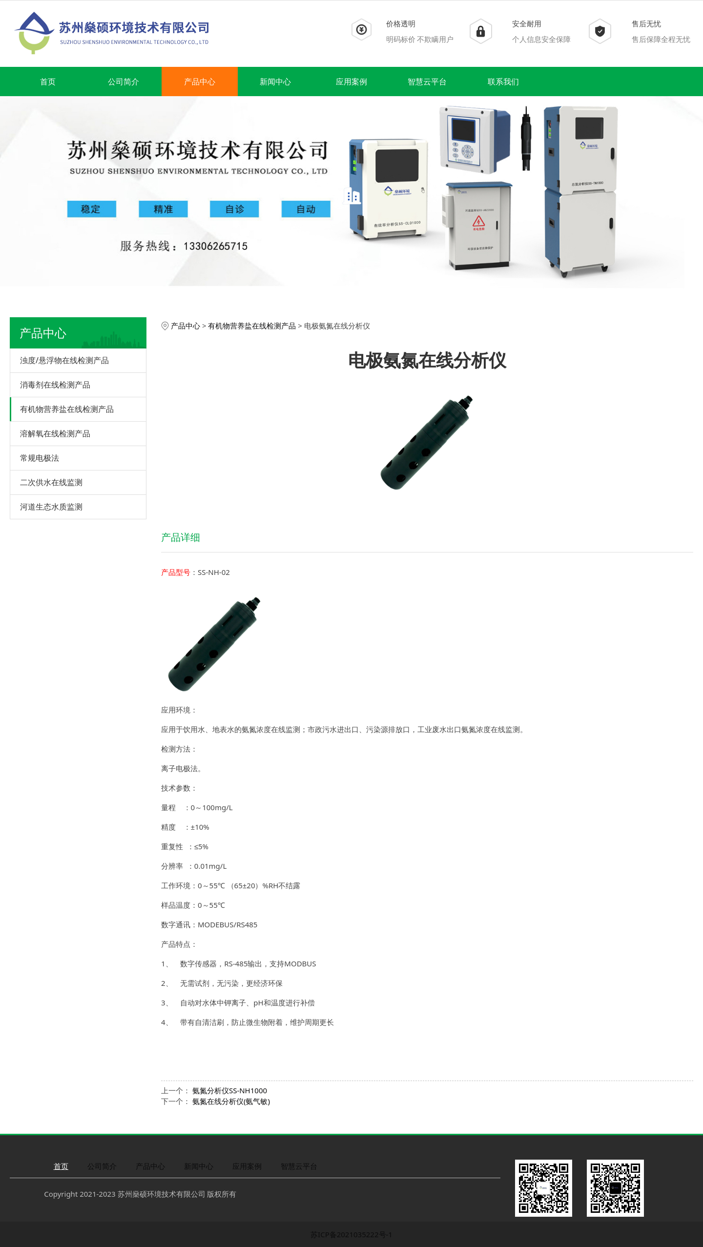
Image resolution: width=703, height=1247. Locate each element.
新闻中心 (275, 81)
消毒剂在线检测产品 (55, 384)
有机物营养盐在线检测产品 (67, 409)
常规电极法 (39, 457)
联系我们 (503, 81)
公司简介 (123, 81)
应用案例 (351, 81)
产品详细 (180, 537)
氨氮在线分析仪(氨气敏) (231, 1101)
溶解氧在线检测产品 (55, 433)
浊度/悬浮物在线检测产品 (64, 360)
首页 (48, 81)
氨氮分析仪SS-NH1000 (229, 1090)
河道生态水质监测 (51, 506)
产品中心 (199, 81)
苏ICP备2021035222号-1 (351, 1234)
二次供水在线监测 (51, 482)
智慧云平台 (427, 81)
